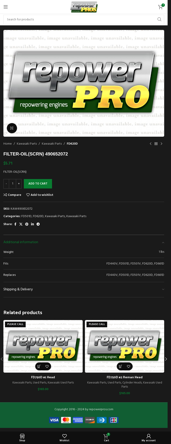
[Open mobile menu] (5, 6)
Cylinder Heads (132, 382)
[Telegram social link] (38, 224)
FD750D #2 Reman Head (125, 377)
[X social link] (21, 224)
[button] (166, 359)
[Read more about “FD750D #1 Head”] (39, 366)
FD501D (26, 216)
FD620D (72, 143)
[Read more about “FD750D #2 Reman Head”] (121, 366)
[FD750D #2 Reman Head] (124, 346)
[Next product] (161, 144)
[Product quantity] (12, 184)
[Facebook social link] (15, 224)
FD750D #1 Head (43, 377)
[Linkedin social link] (32, 224)
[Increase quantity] (19, 184)
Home (7, 143)
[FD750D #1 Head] (43, 346)
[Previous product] (150, 144)
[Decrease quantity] (6, 184)
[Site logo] (84, 7)
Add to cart (37, 183)
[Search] (83, 19)
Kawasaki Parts (27, 143)
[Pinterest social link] (27, 224)
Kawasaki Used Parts (61, 382)
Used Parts (39, 382)
